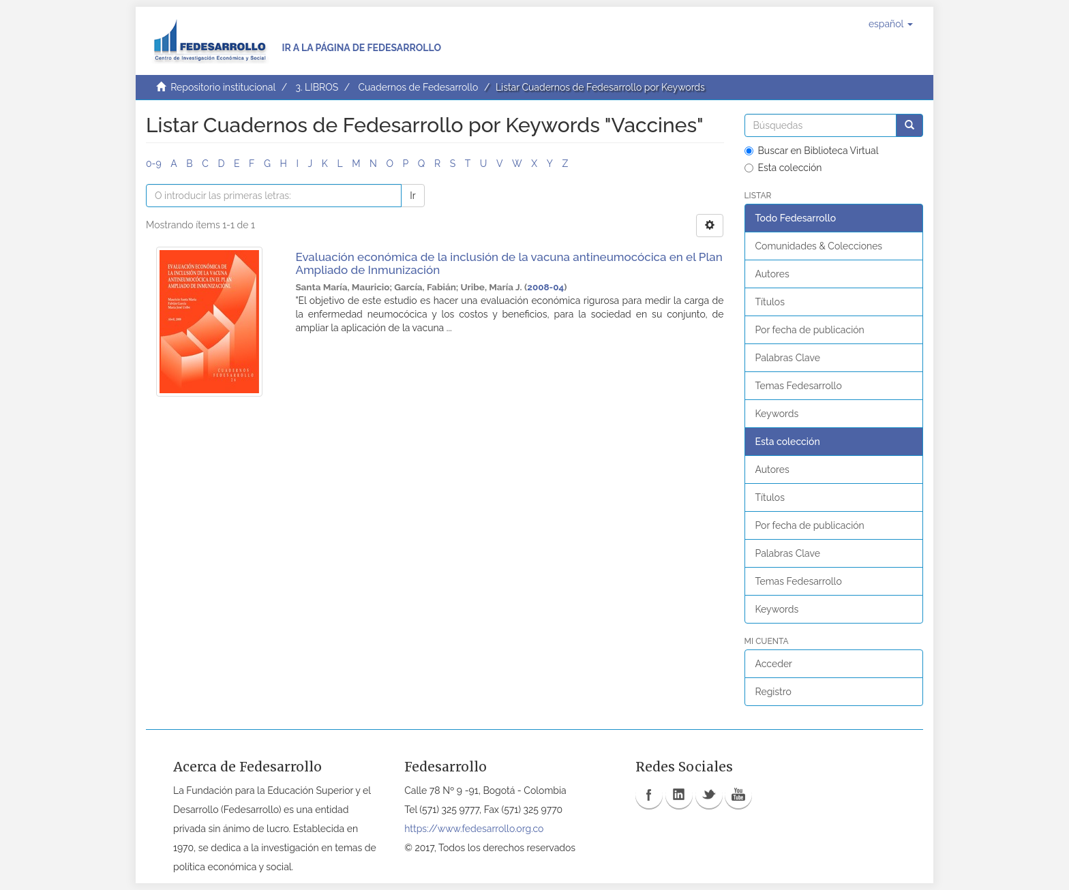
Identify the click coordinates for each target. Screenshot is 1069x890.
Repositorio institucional (222, 87)
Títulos (770, 301)
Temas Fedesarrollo (798, 385)
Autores (772, 273)
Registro (773, 691)
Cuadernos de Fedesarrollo (418, 87)
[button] (890, 24)
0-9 (154, 163)
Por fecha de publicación (809, 329)
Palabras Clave (787, 357)
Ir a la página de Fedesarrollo (361, 47)
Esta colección (783, 167)
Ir (412, 195)
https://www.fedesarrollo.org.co (473, 828)
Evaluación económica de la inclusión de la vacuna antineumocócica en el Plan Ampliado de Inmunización (508, 263)
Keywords (777, 413)
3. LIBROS (316, 87)
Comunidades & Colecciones (819, 246)
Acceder (774, 663)
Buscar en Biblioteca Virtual (811, 150)
